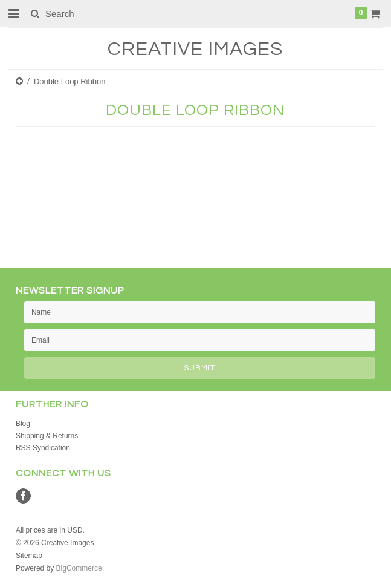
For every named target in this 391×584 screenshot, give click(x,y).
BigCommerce (79, 568)
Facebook (23, 496)
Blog (23, 423)
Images (195, 49)
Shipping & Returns (47, 435)
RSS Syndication (43, 448)
